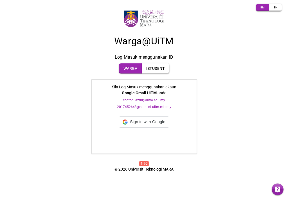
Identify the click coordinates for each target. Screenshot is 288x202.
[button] (144, 122)
